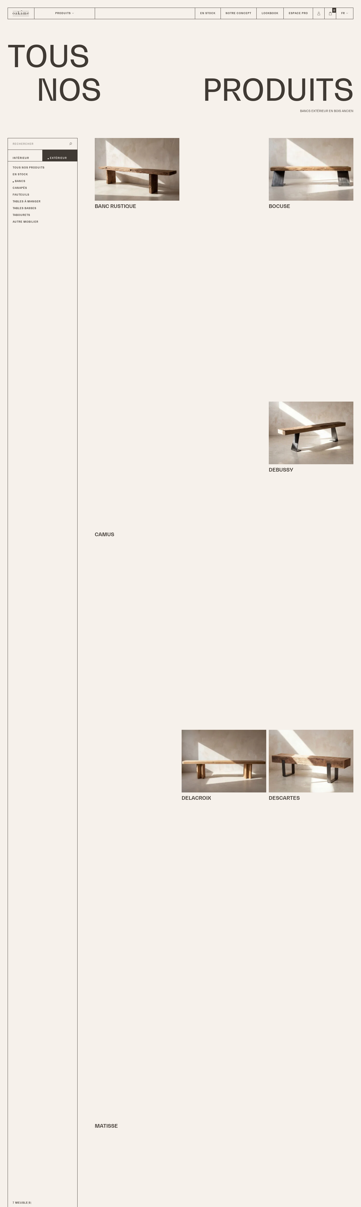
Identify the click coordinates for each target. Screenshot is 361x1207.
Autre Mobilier (25, 221)
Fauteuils (21, 194)
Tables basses (24, 208)
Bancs (20, 181)
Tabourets (21, 215)
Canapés (20, 188)
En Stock (20, 174)
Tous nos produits (29, 167)
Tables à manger (27, 201)
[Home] (21, 13)
